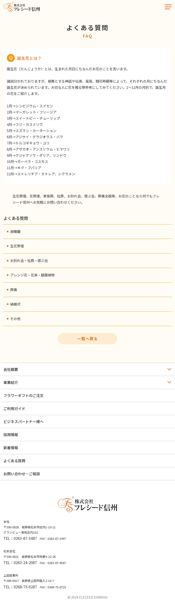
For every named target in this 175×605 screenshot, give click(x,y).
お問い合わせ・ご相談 (21, 473)
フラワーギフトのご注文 (23, 395)
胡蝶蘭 (15, 231)
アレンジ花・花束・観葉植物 (32, 275)
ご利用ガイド (14, 408)
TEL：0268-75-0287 (20, 586)
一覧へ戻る (87, 338)
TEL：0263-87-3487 (20, 538)
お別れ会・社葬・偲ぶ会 (29, 260)
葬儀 (13, 289)
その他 (15, 318)
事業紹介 (10, 382)
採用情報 (10, 434)
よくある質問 (14, 460)
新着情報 (10, 447)
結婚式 (15, 304)
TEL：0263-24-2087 (20, 562)
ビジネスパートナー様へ (23, 421)
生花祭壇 (17, 245)
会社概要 (10, 369)
